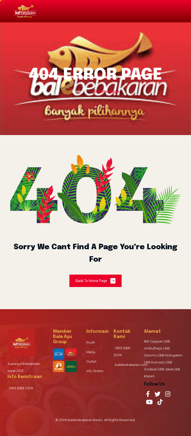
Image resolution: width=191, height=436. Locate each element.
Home (77, 91)
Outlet (91, 361)
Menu (90, 352)
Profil (90, 342)
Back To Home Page (95, 281)
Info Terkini (94, 371)
